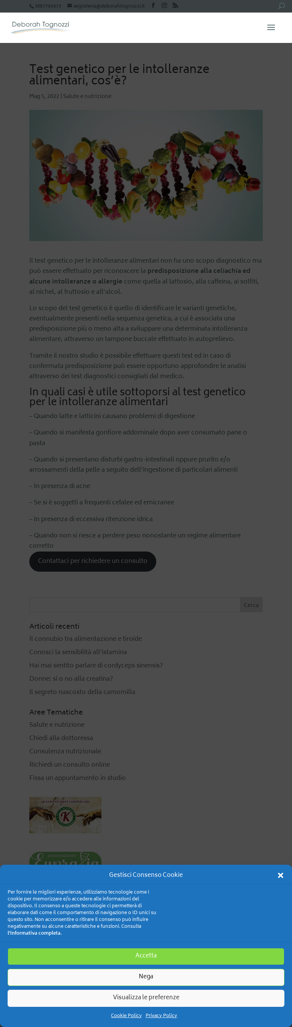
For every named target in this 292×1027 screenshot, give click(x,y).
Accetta (146, 956)
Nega (146, 977)
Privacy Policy (161, 1016)
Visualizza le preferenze (146, 998)
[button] (280, 875)
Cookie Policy (126, 1016)
